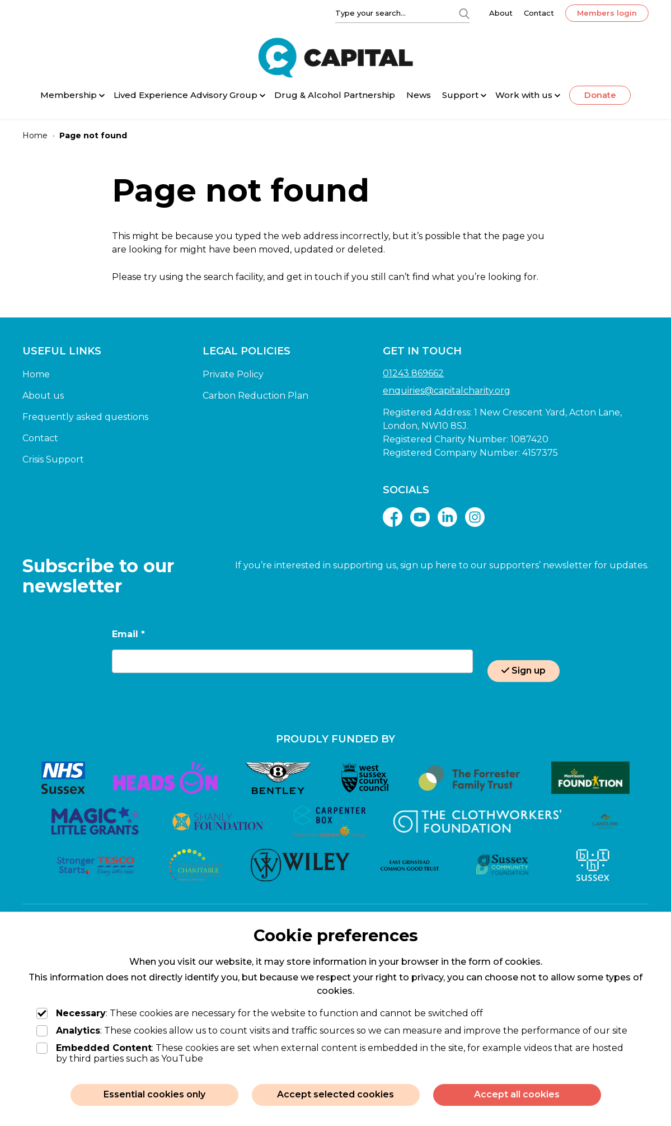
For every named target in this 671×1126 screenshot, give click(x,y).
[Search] (464, 12)
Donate (600, 95)
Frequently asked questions (85, 417)
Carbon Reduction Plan (255, 395)
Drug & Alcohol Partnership (334, 95)
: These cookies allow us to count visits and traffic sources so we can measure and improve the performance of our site (331, 1030)
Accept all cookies (517, 1094)
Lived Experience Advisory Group (185, 95)
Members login (607, 12)
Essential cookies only (154, 1094)
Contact (539, 12)
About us (43, 395)
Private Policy (233, 374)
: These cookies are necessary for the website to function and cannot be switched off (259, 1013)
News (418, 95)
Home (36, 374)
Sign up (523, 670)
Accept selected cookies (335, 1094)
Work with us (523, 95)
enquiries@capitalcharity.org (446, 390)
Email (128, 634)
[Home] (35, 136)
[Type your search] (390, 12)
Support (460, 95)
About (501, 12)
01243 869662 (413, 373)
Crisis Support (53, 459)
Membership (68, 95)
